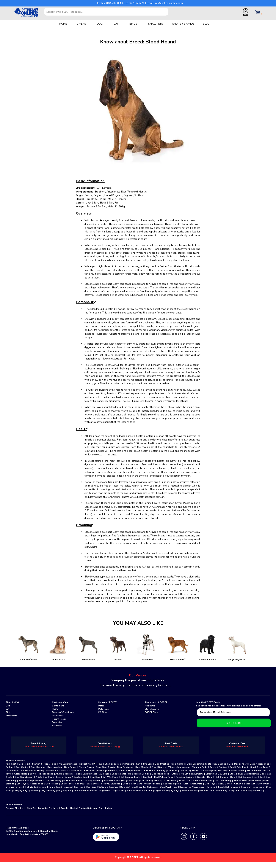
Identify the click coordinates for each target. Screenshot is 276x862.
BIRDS (133, 23)
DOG (100, 23)
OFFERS (81, 23)
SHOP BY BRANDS (183, 23)
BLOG (206, 23)
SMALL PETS (155, 23)
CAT (116, 23)
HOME (63, 23)
